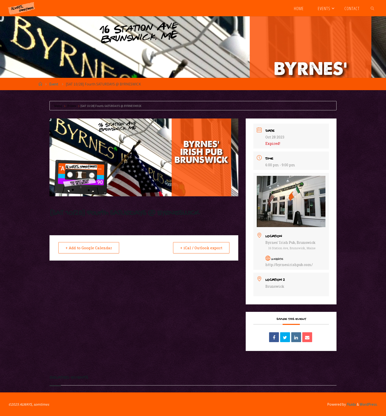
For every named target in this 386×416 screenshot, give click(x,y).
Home (58, 106)
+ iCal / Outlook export (201, 247)
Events (71, 106)
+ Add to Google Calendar (88, 247)
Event (53, 84)
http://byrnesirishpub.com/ (289, 264)
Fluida (351, 404)
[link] (372, 8)
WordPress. (369, 404)
